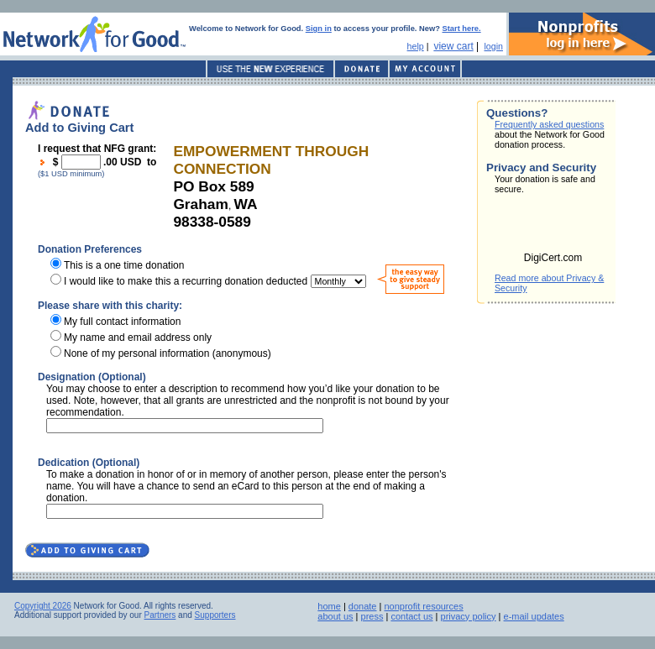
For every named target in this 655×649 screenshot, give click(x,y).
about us (335, 616)
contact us (411, 616)
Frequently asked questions (549, 124)
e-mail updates (534, 616)
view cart (453, 46)
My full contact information (122, 321)
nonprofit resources (423, 606)
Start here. (462, 28)
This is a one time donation (124, 265)
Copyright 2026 (42, 605)
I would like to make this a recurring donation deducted (185, 281)
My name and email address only (138, 337)
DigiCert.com (553, 258)
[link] (553, 228)
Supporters (215, 615)
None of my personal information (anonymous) (167, 353)
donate (362, 606)
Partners (160, 615)
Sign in (319, 28)
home (329, 606)
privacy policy (468, 616)
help (415, 46)
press (372, 616)
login (493, 46)
